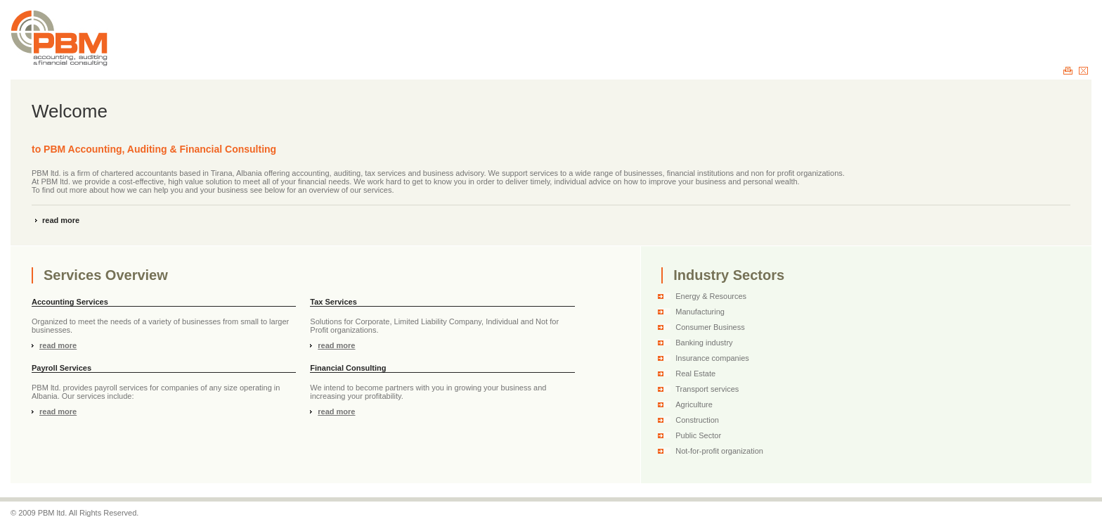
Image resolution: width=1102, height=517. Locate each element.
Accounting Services (70, 302)
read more (60, 220)
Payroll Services (61, 368)
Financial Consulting (348, 368)
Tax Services (333, 302)
